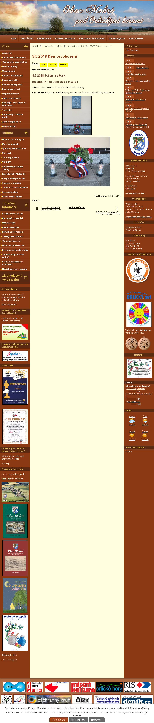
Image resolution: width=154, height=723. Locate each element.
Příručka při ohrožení (12, 231)
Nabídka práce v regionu (14, 269)
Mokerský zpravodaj (12, 218)
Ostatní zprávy (9, 66)
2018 (43, 65)
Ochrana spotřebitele (13, 245)
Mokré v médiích (10, 144)
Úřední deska (44, 38)
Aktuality (7, 52)
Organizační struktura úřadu (138, 216)
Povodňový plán (10, 80)
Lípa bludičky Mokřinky (13, 173)
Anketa (128, 382)
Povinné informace (65, 38)
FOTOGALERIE (9, 126)
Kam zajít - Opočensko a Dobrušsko (14, 104)
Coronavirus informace (14, 57)
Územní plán (8, 71)
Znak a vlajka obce (11, 121)
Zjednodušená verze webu (12, 277)
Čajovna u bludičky (11, 183)
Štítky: (35, 63)
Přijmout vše (58, 719)
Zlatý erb (6, 153)
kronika (53, 65)
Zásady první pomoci (12, 236)
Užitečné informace (9, 205)
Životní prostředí (11, 89)
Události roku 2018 (76, 46)
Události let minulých (53, 46)
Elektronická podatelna (92, 38)
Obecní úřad (27, 38)
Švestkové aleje (10, 192)
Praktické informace (12, 213)
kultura (63, 65)
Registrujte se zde (9, 304)
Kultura (7, 133)
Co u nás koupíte (10, 227)
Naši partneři (8, 222)
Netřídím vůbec (133, 401)
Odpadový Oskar (10, 93)
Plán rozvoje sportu (12, 84)
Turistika (7, 110)
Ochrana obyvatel (11, 240)
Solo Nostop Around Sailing (12, 168)
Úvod (14, 38)
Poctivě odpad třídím (136, 388)
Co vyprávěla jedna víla (13, 178)
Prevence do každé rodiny (15, 250)
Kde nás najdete (117, 38)
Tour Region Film (10, 157)
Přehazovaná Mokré (12, 196)
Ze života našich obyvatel (15, 187)
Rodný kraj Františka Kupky (12, 115)
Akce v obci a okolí (11, 98)
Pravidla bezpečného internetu (12, 263)
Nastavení (96, 719)
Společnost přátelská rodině (13, 256)
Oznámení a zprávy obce (14, 62)
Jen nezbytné (78, 719)
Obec (6, 46)
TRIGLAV (6, 162)
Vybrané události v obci (14, 148)
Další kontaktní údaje (135, 193)
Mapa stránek (136, 38)
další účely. (144, 708)
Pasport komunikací (12, 75)
